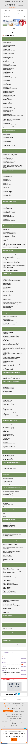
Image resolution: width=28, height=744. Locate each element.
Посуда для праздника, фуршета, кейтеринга (12, 280)
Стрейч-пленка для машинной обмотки (11, 432)
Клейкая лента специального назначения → (12, 462)
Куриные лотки (6, 185)
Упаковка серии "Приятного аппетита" (10, 270)
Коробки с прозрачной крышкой (9, 47)
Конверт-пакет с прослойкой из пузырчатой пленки (13, 321)
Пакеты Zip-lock (6, 323)
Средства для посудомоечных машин (10, 584)
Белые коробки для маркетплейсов (10, 154)
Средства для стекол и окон (8, 583)
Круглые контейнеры (7, 401)
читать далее (23, 658)
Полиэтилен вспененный (8, 495)
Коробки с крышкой (7, 192)
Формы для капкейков (7, 99)
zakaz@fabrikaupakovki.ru (15, 718)
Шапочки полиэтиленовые (8, 560)
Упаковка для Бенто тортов (8, 58)
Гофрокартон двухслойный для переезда (11, 334)
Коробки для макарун (7, 69)
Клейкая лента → (6, 474)
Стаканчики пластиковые (8, 291)
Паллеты (4, 440)
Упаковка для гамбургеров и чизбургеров (11, 262)
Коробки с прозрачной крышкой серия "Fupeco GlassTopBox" (12, 117)
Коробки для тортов (7, 42)
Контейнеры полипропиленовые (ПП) (10, 415)
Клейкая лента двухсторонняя (9, 466)
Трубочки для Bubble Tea (8, 298)
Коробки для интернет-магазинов (9, 161)
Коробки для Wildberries (8, 158)
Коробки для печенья (7, 111)
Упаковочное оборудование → (9, 519)
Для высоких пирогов (7, 142)
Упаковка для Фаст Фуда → (8, 250)
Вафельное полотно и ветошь (9, 611)
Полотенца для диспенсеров (8, 535)
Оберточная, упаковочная (8, 239)
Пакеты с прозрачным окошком (9, 233)
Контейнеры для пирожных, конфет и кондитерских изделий (13, 407)
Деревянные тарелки (7, 307)
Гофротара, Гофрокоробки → (9, 170)
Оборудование (6, 442)
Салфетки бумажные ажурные (9, 95)
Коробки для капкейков (7, 60)
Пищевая (4, 243)
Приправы (5, 300)
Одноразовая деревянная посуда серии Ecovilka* (13, 302)
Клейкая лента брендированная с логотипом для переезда (12, 354)
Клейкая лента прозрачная (8, 478)
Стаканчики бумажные (7, 289)
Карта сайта (14, 725)
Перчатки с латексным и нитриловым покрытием (13, 547)
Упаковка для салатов (7, 417)
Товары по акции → (7, 640)
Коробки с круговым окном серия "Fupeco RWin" (13, 115)
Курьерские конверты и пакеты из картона (11, 378)
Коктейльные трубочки (7, 296)
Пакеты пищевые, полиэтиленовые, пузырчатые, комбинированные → (13, 313)
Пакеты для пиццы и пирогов (9, 146)
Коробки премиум (6, 51)
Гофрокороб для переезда (8, 332)
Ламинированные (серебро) (8, 91)
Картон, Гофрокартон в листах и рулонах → (12, 381)
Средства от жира (6, 588)
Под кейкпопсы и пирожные (8, 96)
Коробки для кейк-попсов (8, 70)
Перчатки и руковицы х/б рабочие (10, 544)
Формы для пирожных (7, 103)
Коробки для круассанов (8, 110)
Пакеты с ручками (6, 230)
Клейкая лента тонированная (8, 479)
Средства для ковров (7, 579)
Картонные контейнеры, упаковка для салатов (12, 256)
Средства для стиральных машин (9, 585)
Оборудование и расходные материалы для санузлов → (14, 529)
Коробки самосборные (7, 176)
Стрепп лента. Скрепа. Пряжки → (10, 498)
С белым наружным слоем (8, 137)
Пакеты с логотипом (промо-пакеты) (10, 247)
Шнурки (4, 514)
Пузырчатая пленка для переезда (9, 345)
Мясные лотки (6, 187)
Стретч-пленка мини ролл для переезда (11, 341)
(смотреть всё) (10, 652)
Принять (14, 739)
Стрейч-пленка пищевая (8, 459)
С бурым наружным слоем (8, 138)
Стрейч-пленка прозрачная (8, 435)
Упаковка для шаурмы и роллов (9, 268)
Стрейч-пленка (6, 340)
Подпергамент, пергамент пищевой (10, 241)
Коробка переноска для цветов (9, 220)
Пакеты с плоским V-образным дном (10, 234)
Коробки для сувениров (7, 191)
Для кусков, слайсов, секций (8, 135)
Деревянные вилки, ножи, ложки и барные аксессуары (14, 304)
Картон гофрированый (7, 424)
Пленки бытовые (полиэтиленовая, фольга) (11, 605)
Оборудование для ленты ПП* (9, 446)
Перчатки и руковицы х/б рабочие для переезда (12, 363)
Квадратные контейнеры (8, 402)
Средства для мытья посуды (8, 573)
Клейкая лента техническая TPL (9, 468)
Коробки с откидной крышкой (9, 194)
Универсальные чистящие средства (10, 575)
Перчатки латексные (7, 555)
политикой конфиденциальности (14, 736)
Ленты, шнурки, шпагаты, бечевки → (10, 509)
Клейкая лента (6, 352)
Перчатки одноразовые (7, 552)
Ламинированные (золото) (8, 89)
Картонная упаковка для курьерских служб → (12, 372)
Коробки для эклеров (7, 84)
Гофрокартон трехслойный (8, 385)
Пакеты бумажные (6, 229)
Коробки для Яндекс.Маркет (8, 162)
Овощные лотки (6, 188)
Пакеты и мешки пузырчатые (9, 324)
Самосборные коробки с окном (9, 198)
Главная (3, 32)
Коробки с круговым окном (8, 53)
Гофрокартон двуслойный (8, 426)
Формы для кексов (6, 100)
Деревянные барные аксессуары (9, 303)
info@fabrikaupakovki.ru (14, 720)
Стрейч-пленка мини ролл (8, 434)
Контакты (7, 10)
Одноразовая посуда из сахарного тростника (12, 308)
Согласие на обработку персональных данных (14, 726)
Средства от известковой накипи (9, 591)
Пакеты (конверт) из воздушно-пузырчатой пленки (13, 492)
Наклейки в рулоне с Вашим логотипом (11, 221)
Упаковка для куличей (7, 120)
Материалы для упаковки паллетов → (10, 420)
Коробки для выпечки (7, 107)
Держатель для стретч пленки (9, 525)
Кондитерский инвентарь (8, 106)
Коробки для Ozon (6, 157)
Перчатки (4, 362)
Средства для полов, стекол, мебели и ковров (12, 577)
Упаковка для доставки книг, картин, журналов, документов (12, 167)
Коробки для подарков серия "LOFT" (10, 213)
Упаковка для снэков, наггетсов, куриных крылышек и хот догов (14, 266)
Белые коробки (6, 43)
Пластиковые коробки (7, 56)
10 (14, 28)
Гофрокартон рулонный (7, 391)
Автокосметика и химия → (8, 623)
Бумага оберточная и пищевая (9, 237)
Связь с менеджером (19, 711)
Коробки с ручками (7, 54)
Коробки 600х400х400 (7, 159)
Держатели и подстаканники (8, 294)
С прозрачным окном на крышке (9, 145)
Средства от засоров (7, 589)
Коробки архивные (6, 175)
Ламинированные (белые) (8, 92)
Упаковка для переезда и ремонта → (10, 327)
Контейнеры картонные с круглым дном (11, 261)
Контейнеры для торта (7, 400)
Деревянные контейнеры (8, 306)
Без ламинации (6, 93)
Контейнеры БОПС (7, 414)
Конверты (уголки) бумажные (9, 236)
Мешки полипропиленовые (8, 320)
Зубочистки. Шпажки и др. (8, 295)
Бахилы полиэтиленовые (8, 549)
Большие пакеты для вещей (8, 365)
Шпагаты (4, 516)
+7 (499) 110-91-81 (15, 708)
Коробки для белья (6, 207)
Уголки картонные (6, 438)
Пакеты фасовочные (7, 319)
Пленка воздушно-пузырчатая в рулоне (11, 491)
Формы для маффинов (7, 102)
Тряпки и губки (6, 612)
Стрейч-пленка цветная (7, 436)
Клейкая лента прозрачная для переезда (11, 355)
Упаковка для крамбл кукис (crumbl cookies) (12, 119)
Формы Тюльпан (6, 104)
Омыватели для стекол (7, 628)
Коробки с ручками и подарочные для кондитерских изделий (13, 126)
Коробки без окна (6, 49)
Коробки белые (6, 121)
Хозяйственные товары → (8, 595)
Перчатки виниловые (7, 553)
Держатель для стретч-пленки (9, 443)
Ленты (4, 513)
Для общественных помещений (9, 602)
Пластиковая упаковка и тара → (9, 395)
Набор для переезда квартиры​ (9, 368)
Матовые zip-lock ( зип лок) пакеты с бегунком (12, 165)
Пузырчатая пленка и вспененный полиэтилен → (13, 487)
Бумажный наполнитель (7, 205)
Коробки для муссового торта (9, 50)
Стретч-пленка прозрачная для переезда (11, 343)
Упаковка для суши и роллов (8, 404)
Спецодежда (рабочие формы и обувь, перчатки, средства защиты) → (12, 541)
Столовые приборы (7, 283)
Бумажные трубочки (7, 299)
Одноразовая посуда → (7, 273)
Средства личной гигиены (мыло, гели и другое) (13, 570)
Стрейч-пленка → (6, 450)
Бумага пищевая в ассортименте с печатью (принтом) (14, 244)
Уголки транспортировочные (8, 388)
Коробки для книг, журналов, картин (10, 376)
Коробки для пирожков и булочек (9, 112)
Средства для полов (7, 581)
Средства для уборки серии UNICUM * (11, 569)
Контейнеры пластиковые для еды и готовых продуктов (12, 413)
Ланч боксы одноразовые (8, 405)
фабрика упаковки (14, 2)
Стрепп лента (5, 439)
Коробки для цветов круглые (8, 216)
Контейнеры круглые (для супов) (9, 410)
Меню (4, 699)
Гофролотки (5, 183)
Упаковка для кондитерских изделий (10, 644)
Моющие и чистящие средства (9, 572)
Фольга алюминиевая (7, 608)
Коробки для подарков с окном (9, 209)
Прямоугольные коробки (8, 57)
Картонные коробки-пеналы (8, 257)
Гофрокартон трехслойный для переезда (11, 336)
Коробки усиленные (7, 180)
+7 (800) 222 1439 (11, 5)
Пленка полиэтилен (7, 494)
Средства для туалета (7, 587)
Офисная (4, 240)
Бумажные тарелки (6, 279)
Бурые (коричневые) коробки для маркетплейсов (13, 155)
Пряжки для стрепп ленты (8, 505)
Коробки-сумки (6, 196)
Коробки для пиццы (7, 134)
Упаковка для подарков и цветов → (10, 201)
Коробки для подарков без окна (9, 211)
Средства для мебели (7, 580)
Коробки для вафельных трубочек (10, 108)
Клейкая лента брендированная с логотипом (12, 482)
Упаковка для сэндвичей (8, 267)
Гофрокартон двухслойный (8, 389)
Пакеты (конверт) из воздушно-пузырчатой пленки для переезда (14, 349)
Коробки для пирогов (7, 141)
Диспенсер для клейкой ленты (9, 523)
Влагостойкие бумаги (7, 245)
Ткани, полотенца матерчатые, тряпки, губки (12, 609)
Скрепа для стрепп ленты (8, 504)
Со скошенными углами (7, 140)
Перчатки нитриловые (7, 556)
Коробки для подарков (7, 208)
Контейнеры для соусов (7, 409)
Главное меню (7, 13)
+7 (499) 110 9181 (11, 4)
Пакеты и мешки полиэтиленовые (10, 316)
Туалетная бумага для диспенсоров (10, 536)
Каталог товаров (22, 13)
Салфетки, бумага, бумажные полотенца (11, 600)
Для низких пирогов (7, 144)
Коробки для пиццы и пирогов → (9, 130)
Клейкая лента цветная (7, 481)
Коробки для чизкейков (7, 83)
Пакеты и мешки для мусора (8, 604)
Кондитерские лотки (7, 184)
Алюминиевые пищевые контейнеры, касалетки (12, 254)
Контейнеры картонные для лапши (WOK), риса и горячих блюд (13, 259)
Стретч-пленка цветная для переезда (10, 344)
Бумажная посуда (6, 277)
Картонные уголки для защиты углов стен (11, 359)
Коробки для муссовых (7, 81)
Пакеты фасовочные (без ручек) (9, 232)
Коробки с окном (6, 46)
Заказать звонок (12, 7)
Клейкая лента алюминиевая (8, 469)
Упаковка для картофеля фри (8, 263)
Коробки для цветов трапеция (9, 217)
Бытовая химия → (6, 563)
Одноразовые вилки (7, 284)
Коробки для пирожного (8, 72)
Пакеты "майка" (6, 317)
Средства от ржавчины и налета (9, 592)
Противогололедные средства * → (10, 632)
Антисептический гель (7, 568)
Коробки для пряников (7, 114)
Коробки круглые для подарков (9, 212)
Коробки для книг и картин (8, 361)
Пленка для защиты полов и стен (9, 350)
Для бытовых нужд (6, 601)
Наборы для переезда (7, 366)
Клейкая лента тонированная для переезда (11, 357)
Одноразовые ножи (7, 287)
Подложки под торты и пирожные (10, 88)
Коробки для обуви (6, 179)
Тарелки (4, 281)
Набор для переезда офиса (8, 369)
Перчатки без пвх (6, 545)
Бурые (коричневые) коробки (9, 45)
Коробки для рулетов (7, 87)
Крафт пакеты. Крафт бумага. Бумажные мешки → (13, 225)
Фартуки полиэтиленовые (8, 559)
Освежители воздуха (7, 576)
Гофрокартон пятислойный (8, 387)
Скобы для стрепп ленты (8, 447)
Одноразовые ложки (7, 285)
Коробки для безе (6, 80)
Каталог (19, 699)
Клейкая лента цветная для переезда (10, 358)
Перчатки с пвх (6, 548)
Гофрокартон (5, 333)
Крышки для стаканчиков (8, 292)
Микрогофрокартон (7, 392)
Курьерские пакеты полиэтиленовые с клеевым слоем (14, 163)
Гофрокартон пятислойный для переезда (11, 337)
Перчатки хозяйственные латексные (10, 557)
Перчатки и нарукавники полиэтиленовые (11, 551)
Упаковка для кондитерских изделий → (11, 38)
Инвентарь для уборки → (8, 615)
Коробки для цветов (7, 215)
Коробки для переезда (7, 177)
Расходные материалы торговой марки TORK (12, 534)
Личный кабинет (20, 10)
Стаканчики (5, 288)
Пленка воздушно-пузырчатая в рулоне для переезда (13, 347)
